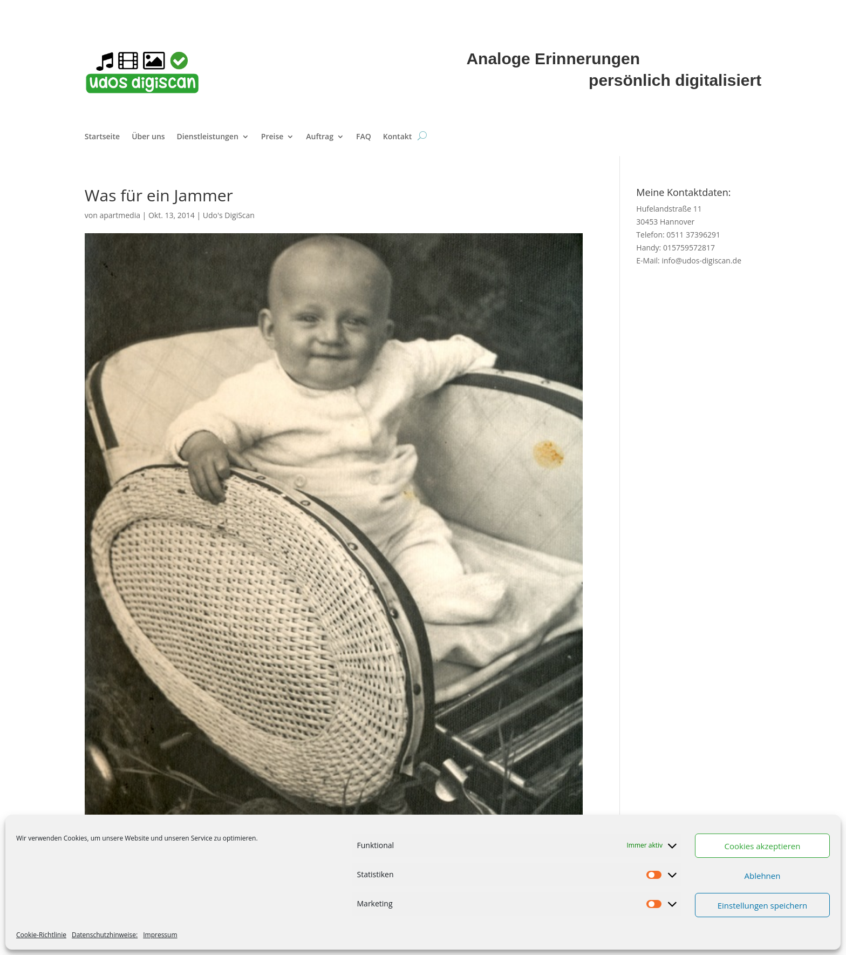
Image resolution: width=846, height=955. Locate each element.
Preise (272, 137)
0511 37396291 (693, 234)
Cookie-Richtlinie (41, 934)
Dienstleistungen (207, 137)
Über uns (148, 137)
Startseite (102, 137)
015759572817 (689, 247)
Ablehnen (763, 875)
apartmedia (119, 215)
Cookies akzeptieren (763, 846)
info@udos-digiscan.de (701, 260)
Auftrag (319, 137)
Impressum (160, 934)
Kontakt (397, 137)
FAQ (363, 137)
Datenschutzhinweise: (105, 934)
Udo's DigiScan (229, 215)
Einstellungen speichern (763, 905)
